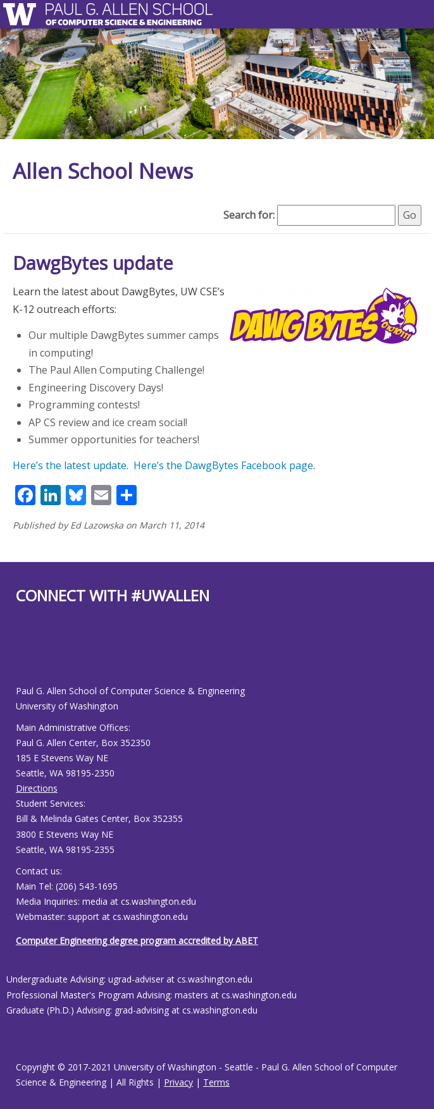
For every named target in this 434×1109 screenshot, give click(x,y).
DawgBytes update (93, 262)
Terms (216, 1082)
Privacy (178, 1082)
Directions (37, 788)
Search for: (249, 215)
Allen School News (103, 171)
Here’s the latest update (70, 465)
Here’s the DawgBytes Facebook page (223, 465)
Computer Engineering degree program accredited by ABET (137, 940)
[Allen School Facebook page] (19, 655)
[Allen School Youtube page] (25, 655)
